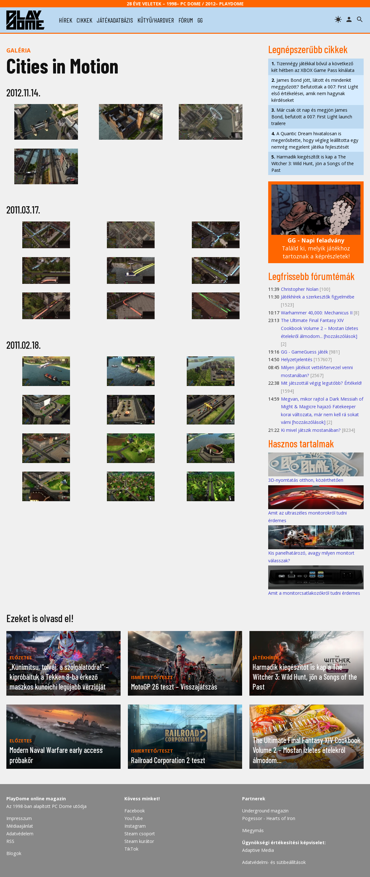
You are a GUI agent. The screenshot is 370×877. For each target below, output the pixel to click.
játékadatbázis (115, 20)
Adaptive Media (258, 850)
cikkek (84, 20)
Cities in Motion (62, 65)
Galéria (18, 50)
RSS (10, 841)
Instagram (135, 826)
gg (200, 20)
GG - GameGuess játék (304, 352)
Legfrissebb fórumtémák (311, 276)
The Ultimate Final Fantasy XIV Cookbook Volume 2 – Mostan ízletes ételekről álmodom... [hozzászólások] (319, 328)
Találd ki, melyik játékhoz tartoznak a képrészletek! (316, 248)
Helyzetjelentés (296, 359)
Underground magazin (265, 811)
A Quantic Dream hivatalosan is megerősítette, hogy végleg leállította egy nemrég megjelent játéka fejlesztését (314, 140)
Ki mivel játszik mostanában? (311, 430)
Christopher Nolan (299, 289)
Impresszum (19, 818)
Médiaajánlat (19, 826)
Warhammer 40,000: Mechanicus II (317, 313)
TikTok (131, 849)
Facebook (134, 811)
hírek (65, 20)
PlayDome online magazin (36, 799)
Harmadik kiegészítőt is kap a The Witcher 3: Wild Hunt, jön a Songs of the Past (312, 163)
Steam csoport (139, 834)
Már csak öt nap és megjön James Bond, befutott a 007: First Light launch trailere (311, 116)
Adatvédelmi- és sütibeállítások (274, 862)
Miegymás (253, 830)
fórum (185, 20)
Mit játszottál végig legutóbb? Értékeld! (321, 383)
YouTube (133, 818)
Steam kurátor (139, 841)
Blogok (13, 853)
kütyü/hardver (155, 20)
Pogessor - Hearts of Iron (268, 818)
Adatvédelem (19, 834)
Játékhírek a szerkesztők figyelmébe (317, 297)
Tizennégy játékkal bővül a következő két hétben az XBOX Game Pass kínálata (312, 66)
